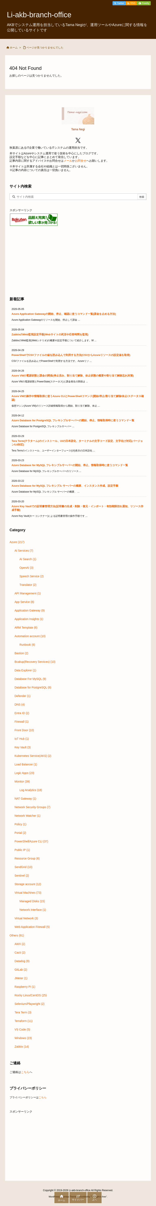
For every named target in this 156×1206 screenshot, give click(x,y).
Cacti (19, 952)
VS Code (22, 1029)
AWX (19, 944)
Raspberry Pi (24, 986)
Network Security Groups (32, 807)
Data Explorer (25, 670)
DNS (19, 704)
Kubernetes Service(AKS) (32, 755)
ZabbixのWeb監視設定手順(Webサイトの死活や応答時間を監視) (50, 334)
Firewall (21, 721)
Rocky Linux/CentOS (30, 995)
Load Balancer (25, 764)
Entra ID (21, 713)
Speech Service (32, 576)
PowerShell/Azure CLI (31, 841)
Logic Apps (24, 773)
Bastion (21, 653)
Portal (20, 832)
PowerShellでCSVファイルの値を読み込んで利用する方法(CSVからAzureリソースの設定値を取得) (71, 355)
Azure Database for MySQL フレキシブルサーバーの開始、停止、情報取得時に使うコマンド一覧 (70, 465)
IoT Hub (21, 738)
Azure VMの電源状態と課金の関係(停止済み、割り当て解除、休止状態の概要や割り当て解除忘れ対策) (73, 375)
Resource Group (27, 858)
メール (68, 160)
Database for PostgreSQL (32, 687)
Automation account (30, 636)
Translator (28, 584)
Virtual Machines (27, 892)
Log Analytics (31, 790)
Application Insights (28, 619)
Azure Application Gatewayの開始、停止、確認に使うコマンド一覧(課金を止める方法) (64, 313)
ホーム (14, 47)
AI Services (23, 550)
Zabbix (21, 1046)
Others (17, 935)
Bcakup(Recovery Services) (34, 661)
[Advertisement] (78, 260)
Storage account (27, 884)
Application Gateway (29, 610)
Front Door (24, 730)
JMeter (20, 978)
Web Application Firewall (32, 926)
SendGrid (23, 867)
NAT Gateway (25, 798)
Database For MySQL (30, 678)
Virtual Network (26, 918)
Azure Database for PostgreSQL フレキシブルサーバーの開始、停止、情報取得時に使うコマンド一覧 (73, 420)
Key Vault (22, 747)
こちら (25, 1072)
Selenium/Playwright (29, 1003)
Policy (20, 824)
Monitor (22, 781)
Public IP (22, 850)
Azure (17, 542)
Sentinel (21, 875)
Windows (23, 1038)
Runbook (27, 644)
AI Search (28, 559)
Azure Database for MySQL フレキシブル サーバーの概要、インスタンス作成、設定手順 (65, 485)
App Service (24, 602)
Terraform (23, 1021)
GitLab (20, 969)
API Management (27, 593)
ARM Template (25, 627)
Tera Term (22, 1012)
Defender (22, 696)
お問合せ (80, 160)
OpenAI (27, 567)
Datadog (21, 961)
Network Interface (33, 909)
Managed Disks (32, 901)
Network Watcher (27, 815)
